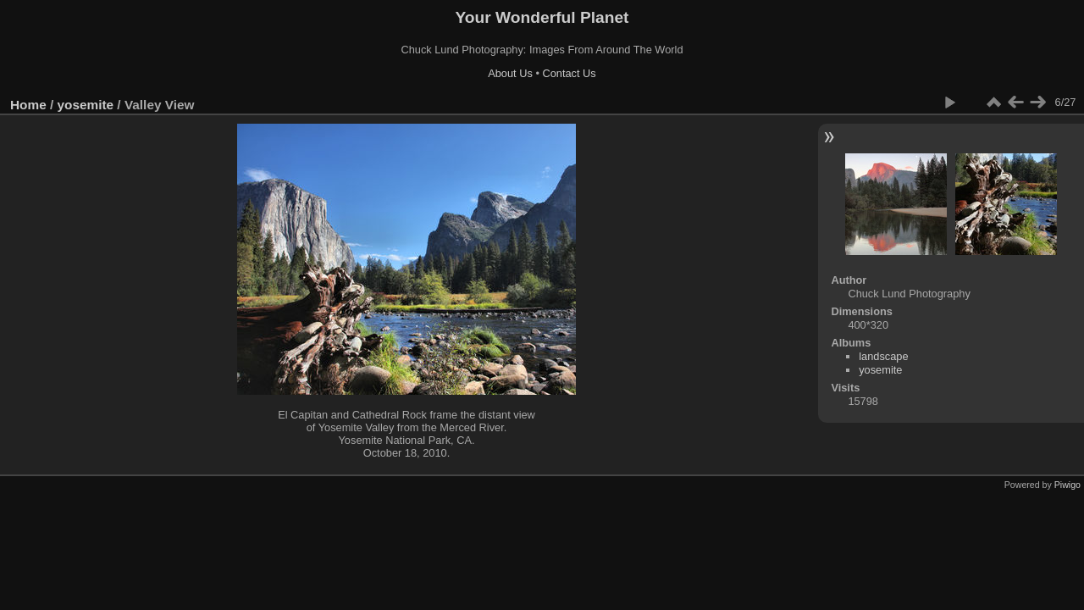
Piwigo (1067, 485)
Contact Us (568, 73)
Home (28, 104)
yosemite (86, 104)
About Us (510, 73)
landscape (883, 356)
